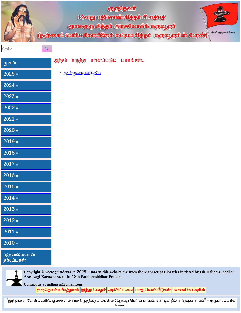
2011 (10, 232)
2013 (10, 210)
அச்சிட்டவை (120, 290)
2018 (10, 153)
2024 (10, 86)
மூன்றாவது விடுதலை (82, 73)
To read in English (188, 290)
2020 (10, 131)
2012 (10, 221)
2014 (10, 198)
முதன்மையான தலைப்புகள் (19, 257)
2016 (10, 176)
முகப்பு (11, 63)
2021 (10, 119)
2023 (10, 97)
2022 (10, 108)
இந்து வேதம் (93, 290)
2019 (10, 142)
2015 (10, 187)
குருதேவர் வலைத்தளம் (58, 290)
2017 (10, 164)
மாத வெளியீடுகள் (152, 290)
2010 (10, 243)
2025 (10, 74)
